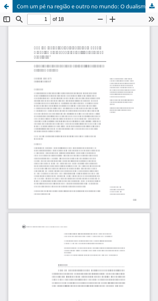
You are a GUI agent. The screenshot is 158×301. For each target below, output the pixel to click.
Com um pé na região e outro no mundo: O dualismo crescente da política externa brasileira (87, 6)
